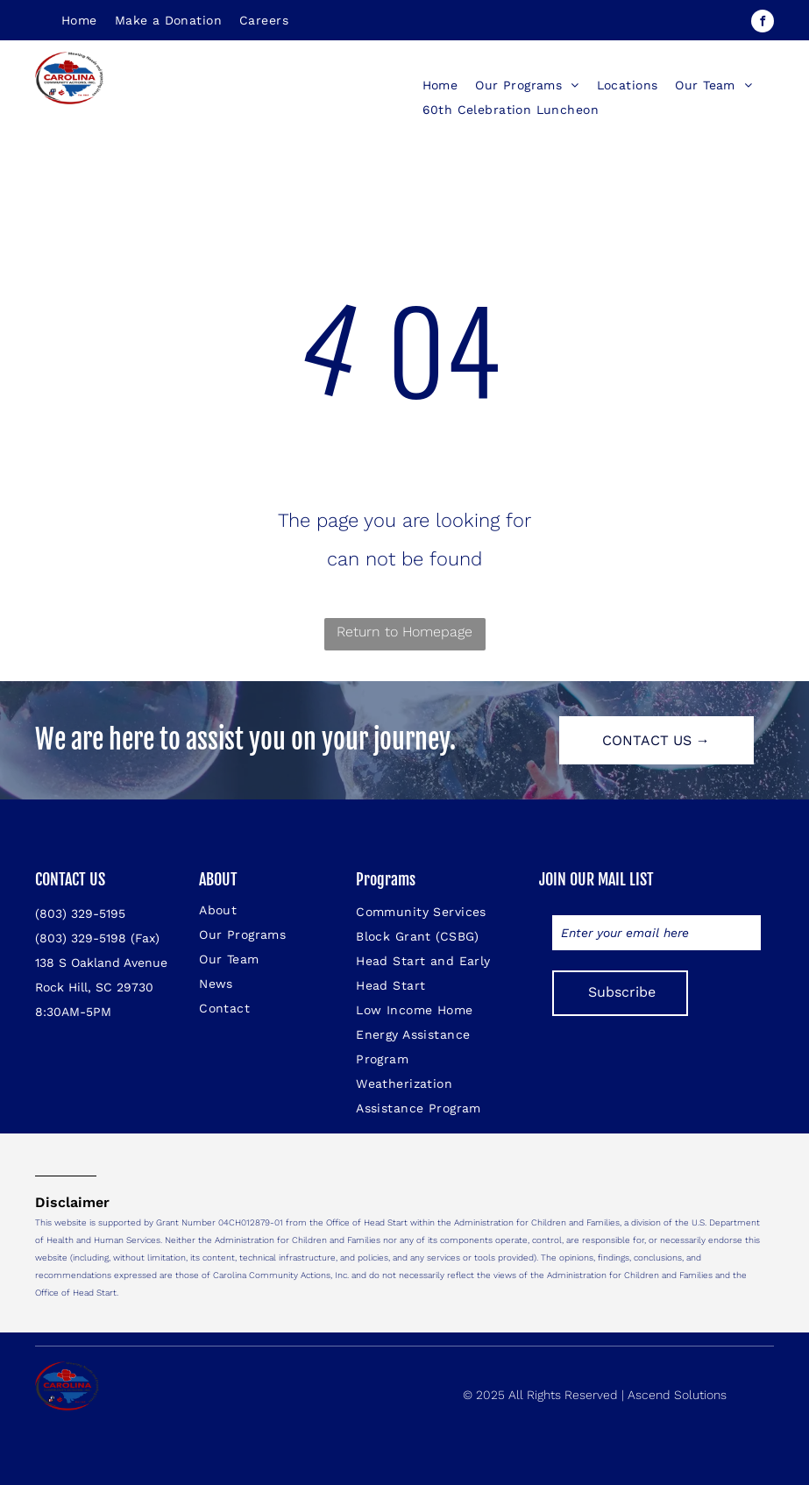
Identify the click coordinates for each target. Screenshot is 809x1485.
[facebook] (762, 23)
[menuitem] (79, 20)
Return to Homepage (404, 631)
